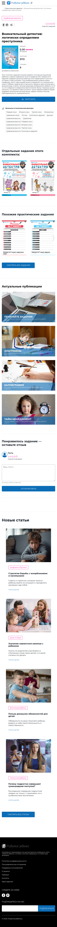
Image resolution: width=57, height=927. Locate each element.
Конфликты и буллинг (18, 567)
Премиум (5, 875)
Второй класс (24, 112)
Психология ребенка (18, 778)
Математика (48, 112)
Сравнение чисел (12, 115)
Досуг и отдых (15, 638)
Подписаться (46, 908)
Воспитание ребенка (18, 708)
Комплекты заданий (37, 115)
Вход (53, 3)
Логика (24, 115)
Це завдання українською (10, 70)
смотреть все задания (18, 265)
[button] (3, 178)
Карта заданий (7, 882)
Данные (50, 115)
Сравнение (27, 118)
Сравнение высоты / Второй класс (19, 125)
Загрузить (28, 99)
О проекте (6, 871)
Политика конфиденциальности (14, 861)
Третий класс (37, 112)
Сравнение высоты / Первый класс (19, 122)
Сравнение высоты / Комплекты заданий (21, 131)
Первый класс (11, 112)
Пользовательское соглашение (14, 864)
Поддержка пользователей (12, 868)
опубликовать (28, 489)
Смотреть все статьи (18, 814)
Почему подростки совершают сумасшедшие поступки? (24, 785)
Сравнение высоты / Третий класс (19, 128)
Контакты (5, 878)
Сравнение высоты (12, 18)
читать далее (13, 590)
